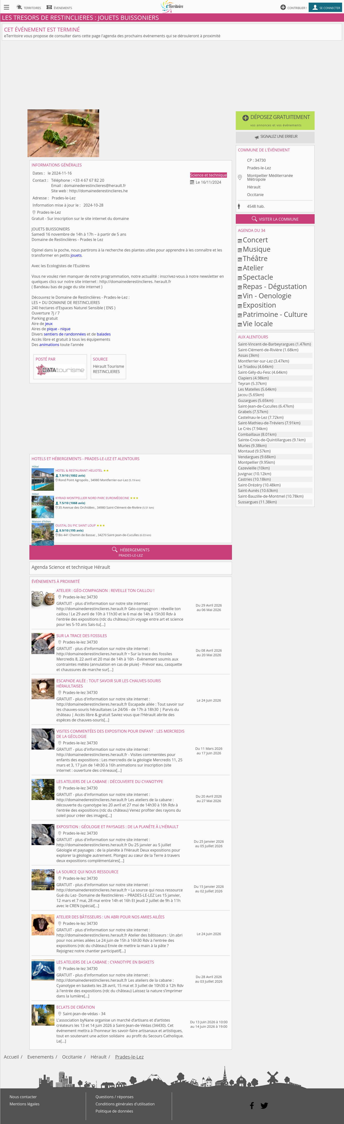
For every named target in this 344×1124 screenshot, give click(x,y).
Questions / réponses (115, 1096)
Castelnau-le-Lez (252, 417)
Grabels (245, 411)
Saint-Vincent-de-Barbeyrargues (266, 344)
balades (104, 334)
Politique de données (114, 1111)
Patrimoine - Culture (275, 314)
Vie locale (258, 323)
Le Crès (244, 428)
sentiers (51, 334)
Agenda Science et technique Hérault (71, 567)
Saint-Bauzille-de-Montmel (261, 496)
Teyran (244, 383)
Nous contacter (23, 1096)
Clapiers (245, 378)
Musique (256, 249)
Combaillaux (249, 434)
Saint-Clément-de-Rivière (260, 349)
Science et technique (208, 175)
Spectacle (258, 277)
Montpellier (248, 462)
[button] (275, 120)
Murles (244, 445)
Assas (243, 355)
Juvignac (245, 473)
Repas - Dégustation (275, 286)
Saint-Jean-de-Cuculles (257, 406)
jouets (76, 255)
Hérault (254, 187)
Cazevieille (247, 468)
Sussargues (248, 502)
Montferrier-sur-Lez (255, 361)
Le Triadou (247, 366)
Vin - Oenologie (267, 295)
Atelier (253, 267)
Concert (255, 239)
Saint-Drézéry (250, 485)
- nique (64, 328)
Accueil (11, 1057)
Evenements (40, 1057)
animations (49, 344)
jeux (49, 323)
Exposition (259, 304)
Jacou (242, 394)
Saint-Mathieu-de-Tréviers (261, 423)
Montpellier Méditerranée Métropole (270, 177)
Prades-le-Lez (259, 167)
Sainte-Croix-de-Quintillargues (264, 439)
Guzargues (247, 400)
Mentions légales (24, 1104)
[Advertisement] (172, 76)
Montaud (246, 451)
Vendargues (248, 456)
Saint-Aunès (248, 490)
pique (52, 328)
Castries (245, 479)
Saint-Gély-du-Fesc (254, 372)
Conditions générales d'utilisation (125, 1104)
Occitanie (255, 194)
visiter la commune (275, 219)
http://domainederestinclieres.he (98, 190)
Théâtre (255, 258)
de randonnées (72, 334)
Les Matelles (249, 389)
